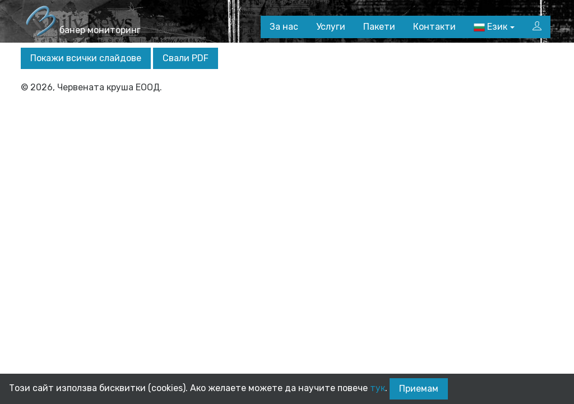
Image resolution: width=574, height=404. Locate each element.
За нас (284, 26)
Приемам (418, 388)
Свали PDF (186, 58)
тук (377, 388)
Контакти (434, 26)
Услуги (330, 26)
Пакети (379, 26)
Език (490, 27)
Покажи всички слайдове (85, 58)
